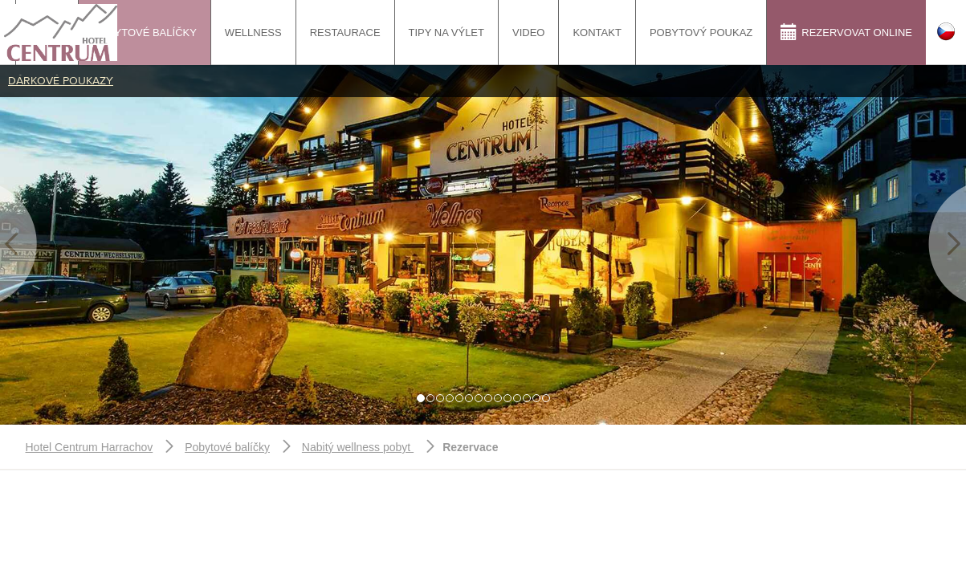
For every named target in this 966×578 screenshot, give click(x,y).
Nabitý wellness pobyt (358, 447)
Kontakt (597, 32)
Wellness (253, 32)
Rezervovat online (846, 31)
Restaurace (345, 32)
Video (528, 32)
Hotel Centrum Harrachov (89, 447)
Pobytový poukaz (701, 32)
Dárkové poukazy (60, 81)
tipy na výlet (446, 32)
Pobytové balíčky (144, 32)
